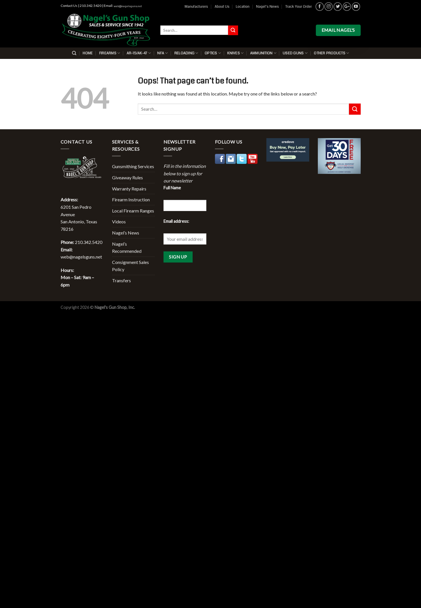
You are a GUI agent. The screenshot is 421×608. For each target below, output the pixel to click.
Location (243, 6)
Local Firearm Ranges (133, 210)
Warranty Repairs (129, 188)
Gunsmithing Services (133, 166)
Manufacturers (196, 6)
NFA (162, 53)
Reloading (186, 53)
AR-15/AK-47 (139, 53)
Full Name (172, 187)
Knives (235, 53)
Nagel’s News (267, 6)
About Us (222, 6)
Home (88, 53)
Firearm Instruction (131, 199)
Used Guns (295, 53)
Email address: (176, 221)
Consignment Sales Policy (130, 265)
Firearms (109, 53)
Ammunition (263, 53)
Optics (213, 53)
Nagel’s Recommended (126, 247)
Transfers (121, 280)
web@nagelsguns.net (128, 6)
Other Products (331, 53)
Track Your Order (298, 6)
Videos (119, 221)
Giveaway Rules (127, 177)
